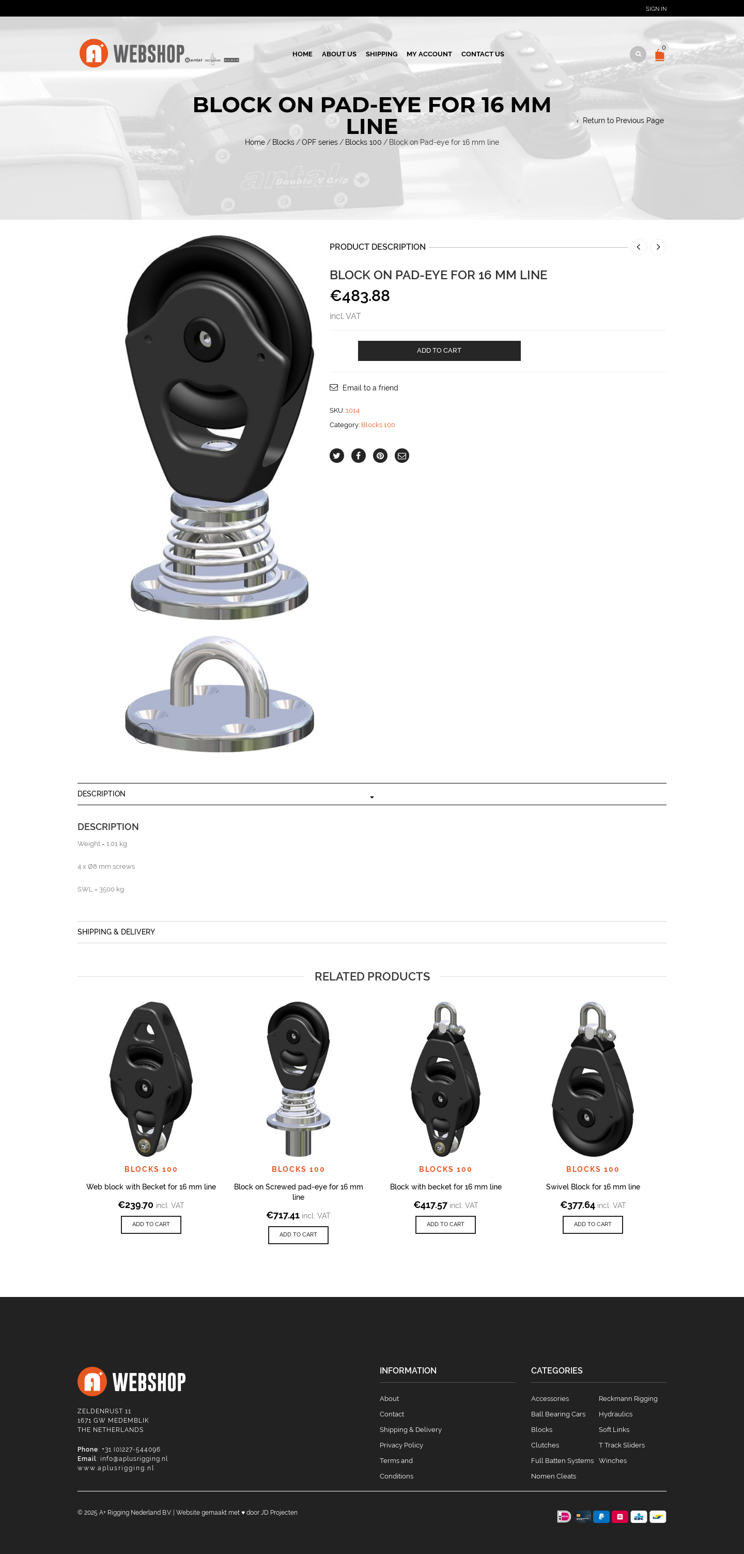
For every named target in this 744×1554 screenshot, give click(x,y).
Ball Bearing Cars (558, 1414)
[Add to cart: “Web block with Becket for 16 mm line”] (151, 1225)
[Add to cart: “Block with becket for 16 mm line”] (445, 1225)
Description (102, 794)
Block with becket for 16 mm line (446, 1187)
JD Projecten (279, 1512)
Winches (613, 1461)
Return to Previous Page (623, 120)
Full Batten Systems (562, 1461)
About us (339, 54)
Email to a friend (370, 388)
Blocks (283, 142)
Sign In (656, 9)
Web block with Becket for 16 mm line (151, 1187)
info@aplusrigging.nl (134, 1458)
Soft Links (614, 1430)
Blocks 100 (363, 142)
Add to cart (439, 350)
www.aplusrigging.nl (116, 1468)
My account (429, 54)
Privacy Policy (401, 1445)
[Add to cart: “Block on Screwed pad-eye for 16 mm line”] (298, 1235)
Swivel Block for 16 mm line (593, 1187)
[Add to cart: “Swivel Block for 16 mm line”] (593, 1225)
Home (302, 54)
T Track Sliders (622, 1445)
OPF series (320, 142)
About (389, 1398)
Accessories (550, 1398)
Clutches (545, 1445)
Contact (392, 1414)
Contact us (482, 54)
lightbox (144, 601)
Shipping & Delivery (116, 932)
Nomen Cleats (553, 1476)
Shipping (381, 54)
